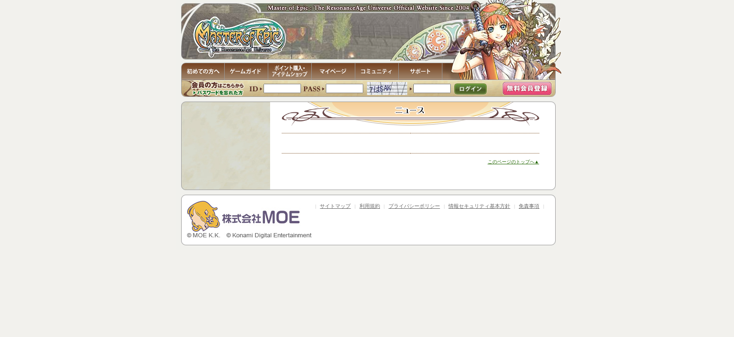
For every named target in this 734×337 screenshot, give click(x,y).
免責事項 (529, 206)
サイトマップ (335, 206)
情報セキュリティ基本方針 (479, 206)
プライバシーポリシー (414, 206)
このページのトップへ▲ (513, 161)
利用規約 (370, 206)
